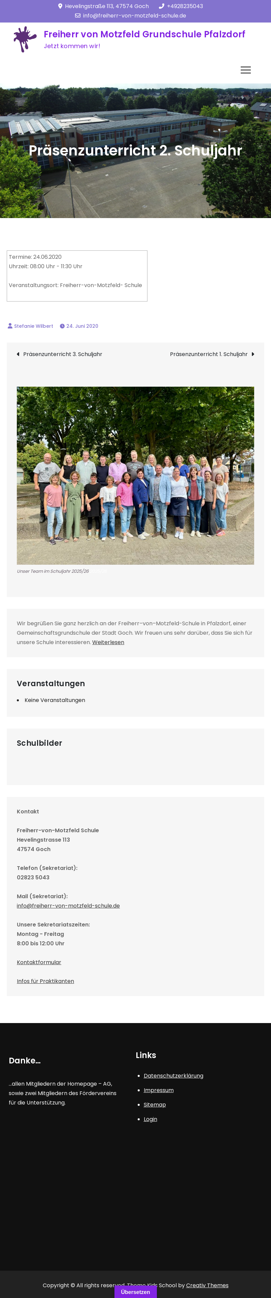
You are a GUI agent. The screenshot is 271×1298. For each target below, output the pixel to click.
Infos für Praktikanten (45, 981)
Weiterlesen (108, 642)
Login (150, 1119)
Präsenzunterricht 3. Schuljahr (62, 354)
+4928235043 (181, 6)
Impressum (159, 1090)
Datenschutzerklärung (173, 1076)
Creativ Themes (207, 1285)
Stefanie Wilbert (33, 326)
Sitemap (155, 1105)
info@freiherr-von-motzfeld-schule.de (130, 16)
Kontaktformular (39, 962)
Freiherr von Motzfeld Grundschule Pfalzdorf (144, 34)
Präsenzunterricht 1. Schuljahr (209, 354)
